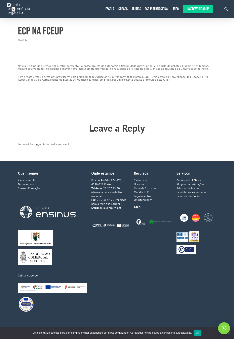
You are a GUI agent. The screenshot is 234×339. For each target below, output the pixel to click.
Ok (197, 332)
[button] (224, 328)
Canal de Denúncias (188, 196)
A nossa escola (26, 180)
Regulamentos (142, 196)
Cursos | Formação (29, 188)
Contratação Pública (188, 180)
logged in (40, 144)
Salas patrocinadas (187, 188)
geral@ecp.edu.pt (110, 208)
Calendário (140, 180)
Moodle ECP (141, 192)
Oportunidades (143, 200)
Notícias (23, 40)
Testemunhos (26, 184)
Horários (139, 184)
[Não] (229, 333)
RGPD (137, 207)
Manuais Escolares (145, 188)
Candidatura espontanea (191, 192)
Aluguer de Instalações (190, 184)
